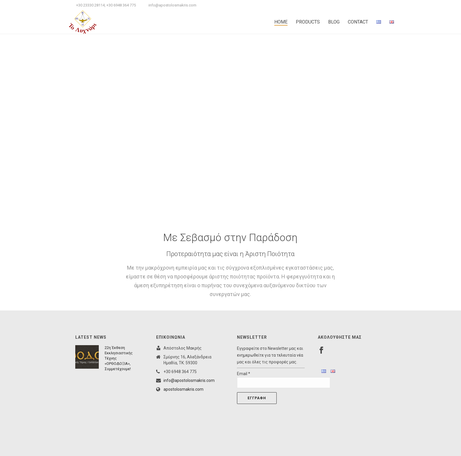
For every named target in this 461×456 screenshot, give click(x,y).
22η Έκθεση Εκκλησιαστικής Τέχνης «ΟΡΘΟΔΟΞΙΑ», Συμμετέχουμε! (119, 358)
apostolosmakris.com (183, 389)
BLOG (334, 22)
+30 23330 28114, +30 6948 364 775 (106, 5)
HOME (281, 22)
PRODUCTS (308, 22)
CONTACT (358, 22)
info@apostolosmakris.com (172, 5)
